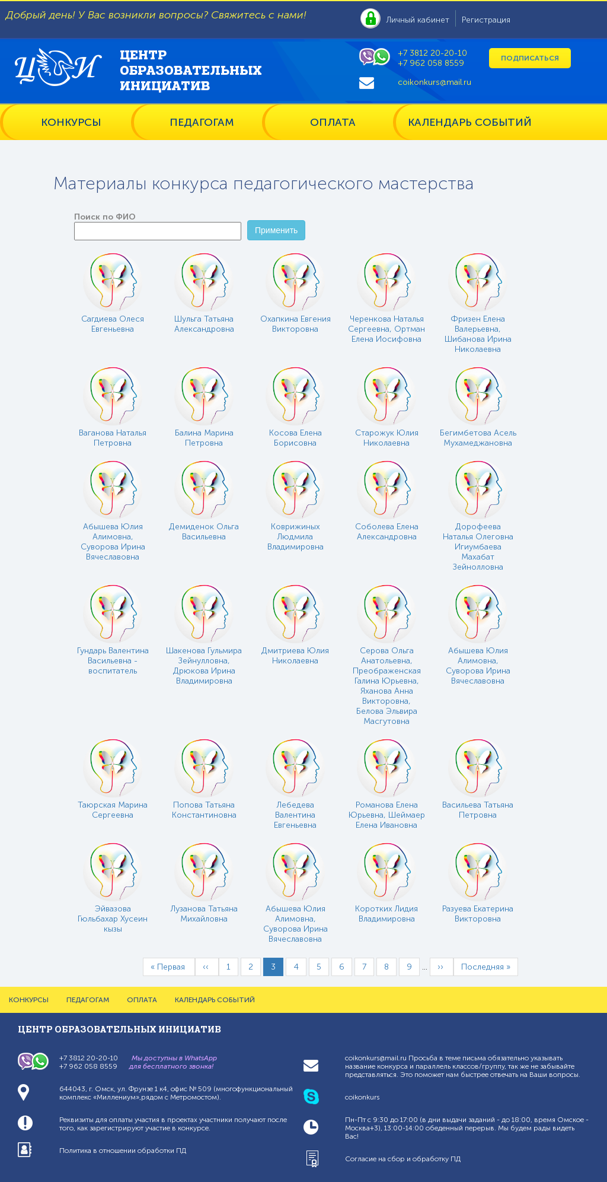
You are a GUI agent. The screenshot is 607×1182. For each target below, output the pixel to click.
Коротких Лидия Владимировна (386, 914)
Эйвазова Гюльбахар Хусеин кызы (113, 919)
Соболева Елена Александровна (386, 532)
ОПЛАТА (333, 122)
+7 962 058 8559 (431, 63)
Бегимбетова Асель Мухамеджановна (478, 438)
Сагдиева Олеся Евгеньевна (112, 324)
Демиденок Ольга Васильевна (204, 532)
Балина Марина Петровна (204, 438)
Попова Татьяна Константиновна (204, 810)
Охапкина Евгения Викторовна (295, 324)
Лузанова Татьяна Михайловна (204, 914)
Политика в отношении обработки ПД (122, 1150)
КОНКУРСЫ (71, 122)
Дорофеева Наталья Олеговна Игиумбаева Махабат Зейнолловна (478, 547)
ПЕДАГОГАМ (202, 122)
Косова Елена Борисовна (295, 438)
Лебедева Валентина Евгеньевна (295, 815)
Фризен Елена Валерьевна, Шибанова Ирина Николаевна (478, 334)
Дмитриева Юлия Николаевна (295, 656)
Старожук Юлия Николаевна (386, 438)
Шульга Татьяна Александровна (204, 324)
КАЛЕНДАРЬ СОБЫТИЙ (470, 122)
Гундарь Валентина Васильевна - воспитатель (113, 661)
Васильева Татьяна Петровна (477, 810)
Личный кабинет (417, 20)
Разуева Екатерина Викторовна (477, 914)
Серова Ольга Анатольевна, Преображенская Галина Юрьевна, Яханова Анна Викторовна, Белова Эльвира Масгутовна (387, 686)
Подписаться (530, 58)
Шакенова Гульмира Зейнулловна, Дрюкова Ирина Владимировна (204, 666)
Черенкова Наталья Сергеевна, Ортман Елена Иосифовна (386, 329)
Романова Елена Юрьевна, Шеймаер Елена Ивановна (387, 815)
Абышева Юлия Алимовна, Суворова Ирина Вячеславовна (113, 542)
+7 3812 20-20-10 (432, 53)
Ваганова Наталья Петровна (112, 438)
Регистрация (486, 20)
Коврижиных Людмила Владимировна (295, 537)
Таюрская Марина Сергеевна (113, 810)
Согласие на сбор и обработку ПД (403, 1159)
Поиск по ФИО (105, 217)
